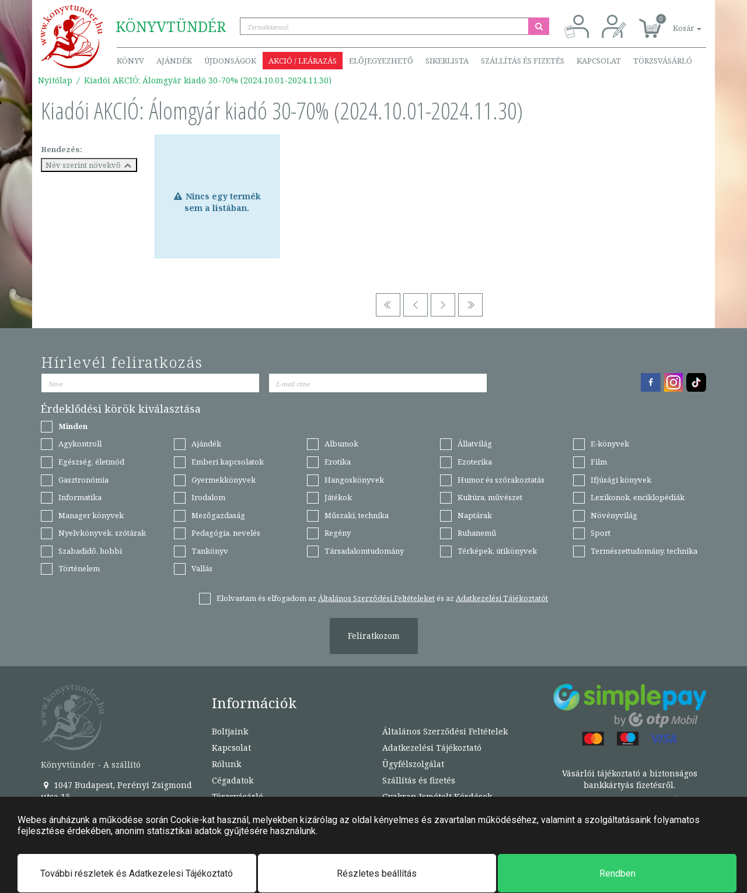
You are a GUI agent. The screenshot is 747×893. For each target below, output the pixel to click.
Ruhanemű (477, 533)
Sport (600, 533)
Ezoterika (475, 461)
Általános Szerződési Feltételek (445, 731)
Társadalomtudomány (364, 551)
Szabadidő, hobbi (90, 551)
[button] (674, 22)
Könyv (130, 60)
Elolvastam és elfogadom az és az (382, 598)
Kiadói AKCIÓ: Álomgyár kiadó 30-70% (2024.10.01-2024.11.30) (207, 80)
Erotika (337, 461)
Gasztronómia (83, 479)
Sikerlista (447, 60)
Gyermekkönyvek (223, 479)
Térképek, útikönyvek (497, 551)
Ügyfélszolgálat (413, 763)
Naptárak (475, 515)
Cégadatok (232, 780)
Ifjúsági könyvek (621, 479)
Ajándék (174, 60)
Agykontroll (80, 443)
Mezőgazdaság (218, 515)
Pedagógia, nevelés (225, 533)
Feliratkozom (374, 635)
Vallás (201, 568)
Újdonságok (230, 60)
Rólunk (226, 763)
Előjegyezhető (381, 60)
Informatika (80, 497)
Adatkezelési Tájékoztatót (502, 598)
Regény (337, 533)
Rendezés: (61, 149)
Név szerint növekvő (89, 165)
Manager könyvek (91, 515)
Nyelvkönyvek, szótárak (102, 533)
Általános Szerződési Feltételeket (376, 598)
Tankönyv (209, 551)
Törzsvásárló (662, 60)
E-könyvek (610, 443)
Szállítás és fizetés (522, 60)
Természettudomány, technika (644, 551)
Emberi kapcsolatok (227, 461)
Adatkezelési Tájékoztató (431, 747)
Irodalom (208, 497)
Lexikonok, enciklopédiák (638, 497)
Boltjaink (230, 731)
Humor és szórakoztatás (501, 479)
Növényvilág (614, 515)
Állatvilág (475, 443)
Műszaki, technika (356, 515)
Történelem (79, 568)
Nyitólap (55, 80)
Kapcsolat (599, 60)
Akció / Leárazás (302, 60)
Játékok (338, 497)
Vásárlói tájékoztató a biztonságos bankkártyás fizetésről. (629, 779)
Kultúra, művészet (490, 497)
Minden (73, 426)
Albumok (341, 443)
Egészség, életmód (91, 461)
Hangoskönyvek (354, 479)
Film (599, 461)
